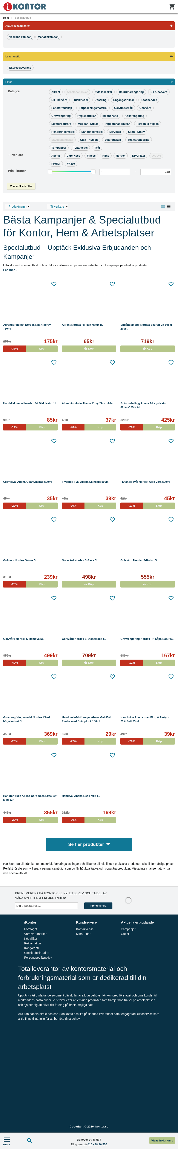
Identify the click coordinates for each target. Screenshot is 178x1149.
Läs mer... (10, 270)
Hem (6, 17)
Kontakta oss (85, 929)
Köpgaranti (31, 948)
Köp (89, 348)
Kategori (14, 91)
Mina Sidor (83, 934)
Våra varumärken (35, 934)
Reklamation (32, 943)
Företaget (30, 929)
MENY (6, 1141)
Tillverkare (15, 155)
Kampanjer (128, 929)
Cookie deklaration (36, 953)
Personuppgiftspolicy (38, 957)
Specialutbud (23, 17)
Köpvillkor (30, 938)
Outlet (125, 934)
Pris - (17, 171)
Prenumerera (98, 905)
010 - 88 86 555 (97, 1144)
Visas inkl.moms (162, 1140)
